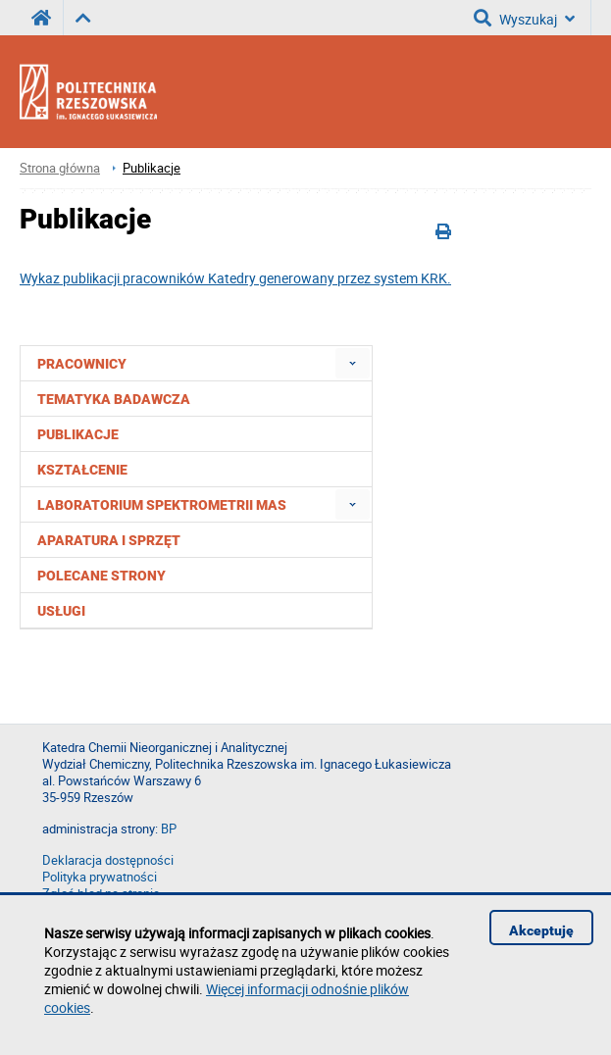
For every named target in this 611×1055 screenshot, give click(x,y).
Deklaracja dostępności (108, 860)
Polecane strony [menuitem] (101, 575)
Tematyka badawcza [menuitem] (113, 399)
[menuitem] (352, 363)
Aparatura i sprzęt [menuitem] (108, 540)
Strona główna (60, 168)
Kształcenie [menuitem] (82, 469)
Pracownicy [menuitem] (82, 364)
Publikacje (151, 168)
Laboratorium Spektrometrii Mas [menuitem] (161, 505)
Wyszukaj (524, 17)
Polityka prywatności (99, 877)
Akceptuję (541, 930)
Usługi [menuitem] (61, 611)
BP (169, 829)
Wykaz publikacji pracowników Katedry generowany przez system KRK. (235, 278)
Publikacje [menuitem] (78, 434)
